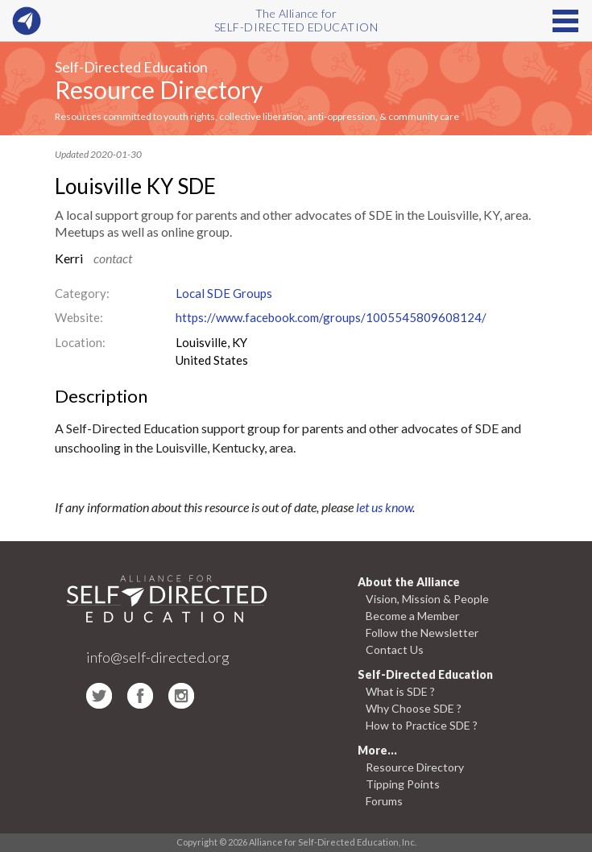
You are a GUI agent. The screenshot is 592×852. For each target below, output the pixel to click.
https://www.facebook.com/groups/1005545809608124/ (331, 317)
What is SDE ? (400, 691)
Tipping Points (403, 784)
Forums (384, 801)
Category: (82, 293)
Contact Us (395, 649)
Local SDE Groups (224, 293)
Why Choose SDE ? (414, 708)
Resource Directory (159, 89)
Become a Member (412, 615)
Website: (79, 317)
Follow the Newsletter (422, 632)
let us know (384, 507)
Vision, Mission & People (427, 599)
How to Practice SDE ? (422, 725)
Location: (80, 342)
